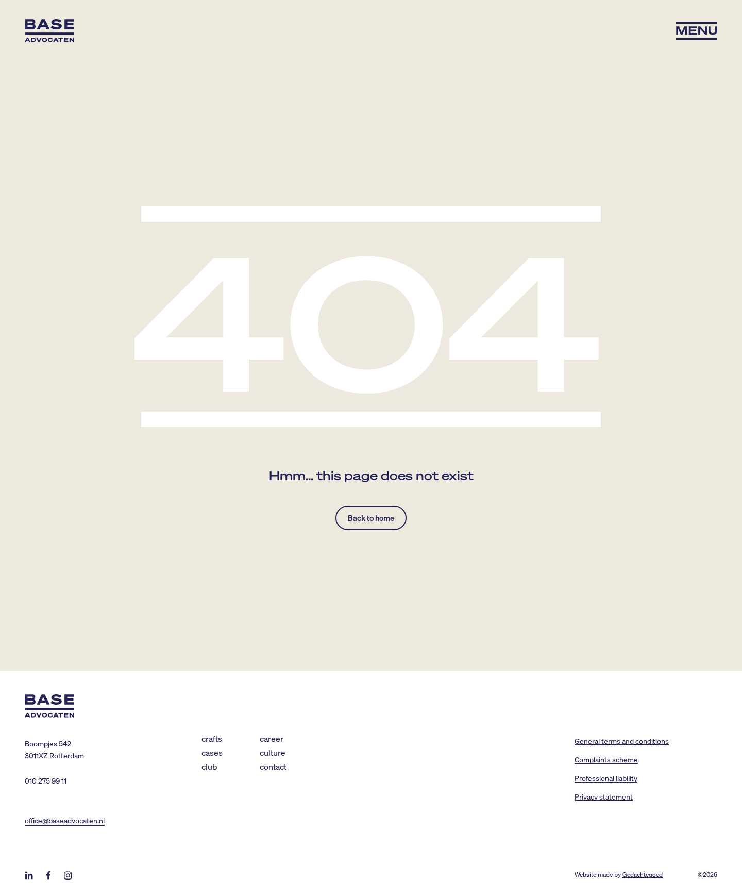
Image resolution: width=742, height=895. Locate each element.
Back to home (371, 518)
